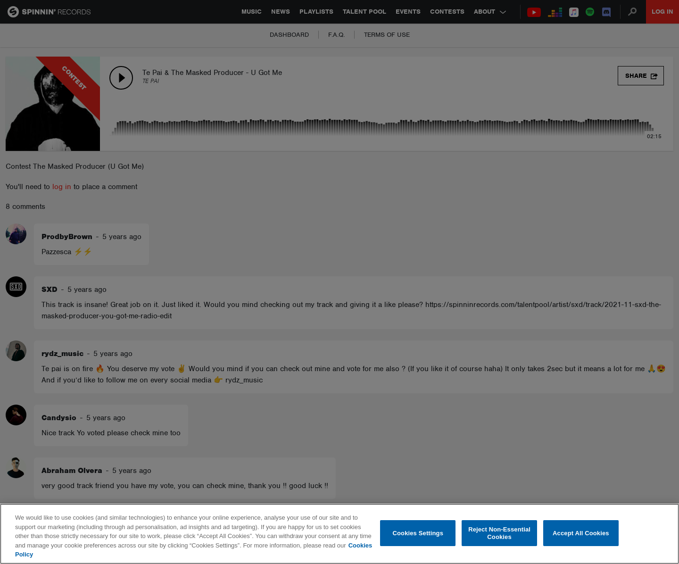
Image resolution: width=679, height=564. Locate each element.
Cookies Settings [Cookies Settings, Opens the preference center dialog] (418, 533)
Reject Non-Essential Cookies (499, 533)
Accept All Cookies (581, 533)
